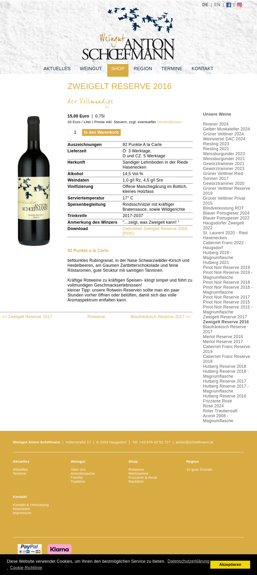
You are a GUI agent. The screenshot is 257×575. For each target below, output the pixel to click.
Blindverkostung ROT (223, 208)
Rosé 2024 (213, 406)
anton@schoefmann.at (194, 442)
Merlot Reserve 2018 (223, 336)
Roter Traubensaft (220, 411)
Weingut (91, 68)
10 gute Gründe (199, 469)
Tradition (78, 481)
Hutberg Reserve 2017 (224, 381)
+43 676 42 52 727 (155, 442)
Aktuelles (57, 68)
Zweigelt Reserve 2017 (225, 317)
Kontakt (202, 68)
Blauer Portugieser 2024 (226, 213)
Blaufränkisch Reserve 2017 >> (161, 316)
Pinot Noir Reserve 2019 (226, 267)
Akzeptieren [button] (230, 565)
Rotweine (96, 316)
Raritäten (136, 481)
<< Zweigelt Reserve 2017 (27, 316)
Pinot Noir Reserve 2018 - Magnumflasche (228, 290)
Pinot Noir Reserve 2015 (226, 302)
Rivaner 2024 (216, 124)
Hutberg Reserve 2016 (224, 396)
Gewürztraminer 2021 (223, 163)
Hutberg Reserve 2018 (224, 366)
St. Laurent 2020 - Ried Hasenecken (225, 235)
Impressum (22, 513)
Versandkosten (169, 122)
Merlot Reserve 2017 (223, 341)
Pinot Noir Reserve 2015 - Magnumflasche (228, 309)
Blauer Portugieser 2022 (226, 218)
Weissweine (138, 473)
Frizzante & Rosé (142, 477)
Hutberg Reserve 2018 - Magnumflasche (226, 374)
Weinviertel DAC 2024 (224, 139)
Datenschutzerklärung (189, 561)
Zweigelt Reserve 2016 (226, 322)
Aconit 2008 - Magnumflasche (218, 418)
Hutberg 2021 (216, 262)
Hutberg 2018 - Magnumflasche (218, 255)
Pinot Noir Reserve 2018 (226, 282)
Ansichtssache (83, 473)
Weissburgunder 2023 (224, 153)
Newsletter (22, 509)
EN (217, 4)
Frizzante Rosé (217, 401)
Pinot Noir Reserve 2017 (226, 297)
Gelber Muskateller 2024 (226, 129)
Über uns (78, 469)
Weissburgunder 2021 (224, 158)
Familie (77, 477)
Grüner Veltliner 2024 (223, 134)
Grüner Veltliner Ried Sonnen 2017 (223, 176)
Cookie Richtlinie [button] (26, 567)
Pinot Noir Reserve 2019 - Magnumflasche (228, 275)
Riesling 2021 (216, 148)
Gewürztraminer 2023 (223, 168)
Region (143, 68)
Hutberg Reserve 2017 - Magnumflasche (226, 388)
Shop (117, 68)
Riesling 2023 (216, 144)
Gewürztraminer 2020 (223, 183)
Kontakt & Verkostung (31, 505)
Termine (171, 68)
